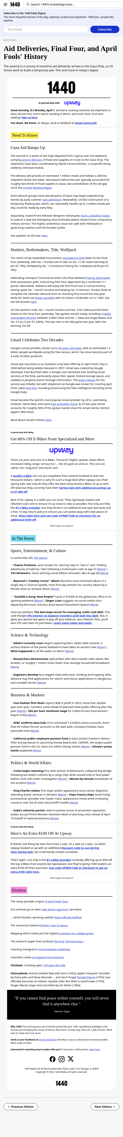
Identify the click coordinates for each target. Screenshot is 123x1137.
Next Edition (105, 1107)
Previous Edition (20, 1107)
